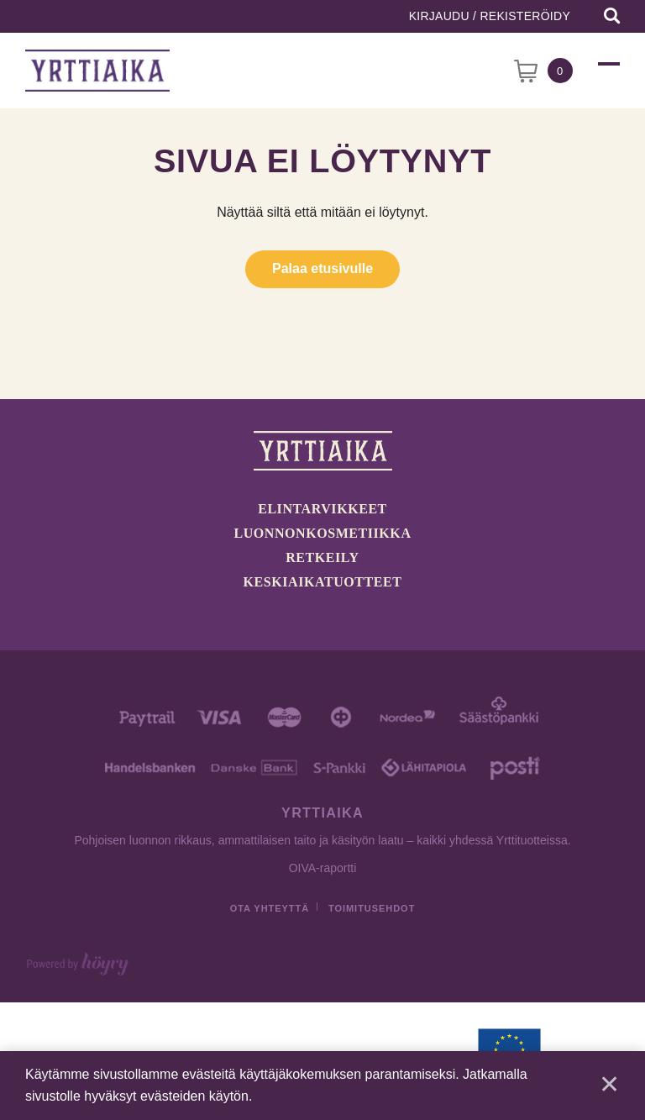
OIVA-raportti (323, 868)
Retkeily (322, 557)
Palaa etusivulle (322, 268)
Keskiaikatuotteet (323, 582)
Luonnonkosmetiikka (323, 533)
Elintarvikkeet (322, 509)
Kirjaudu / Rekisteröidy (489, 16)
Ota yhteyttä (269, 908)
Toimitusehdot (371, 908)
